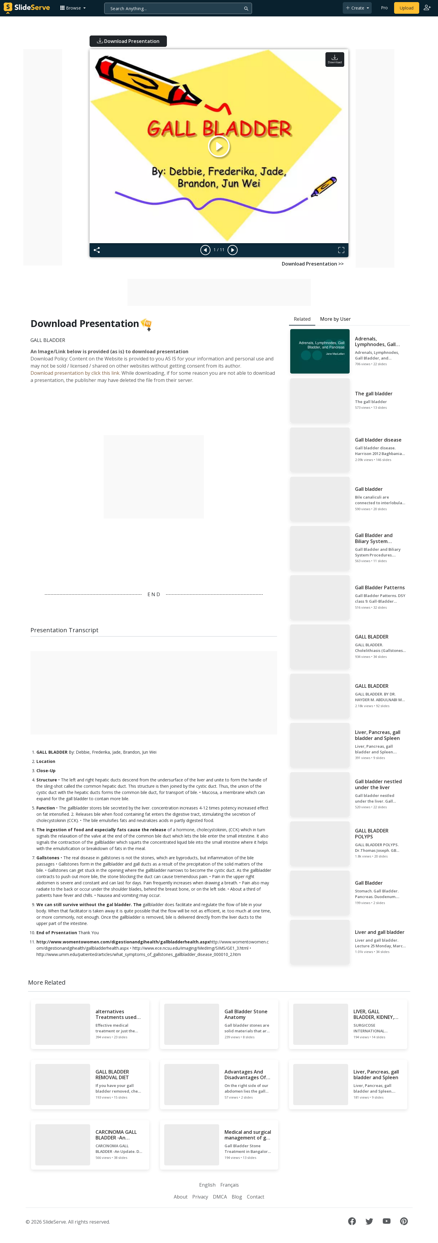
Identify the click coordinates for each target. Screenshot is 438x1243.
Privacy (200, 1196)
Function (45, 808)
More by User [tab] (335, 319)
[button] (73, 7)
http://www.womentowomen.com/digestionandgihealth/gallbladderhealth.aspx (123, 942)
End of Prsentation (56, 932)
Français (229, 1185)
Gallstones (47, 857)
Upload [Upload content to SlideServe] (407, 8)
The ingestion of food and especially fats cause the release (101, 829)
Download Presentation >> (313, 263)
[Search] (178, 8)
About (181, 1196)
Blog (237, 1196)
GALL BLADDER (51, 752)
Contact (255, 1196)
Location (45, 761)
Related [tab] (302, 319)
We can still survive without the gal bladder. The (89, 904)
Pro (384, 7)
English (207, 1185)
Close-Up (46, 770)
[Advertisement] (42, 157)
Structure (46, 780)
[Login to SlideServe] (427, 8)
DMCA (220, 1196)
